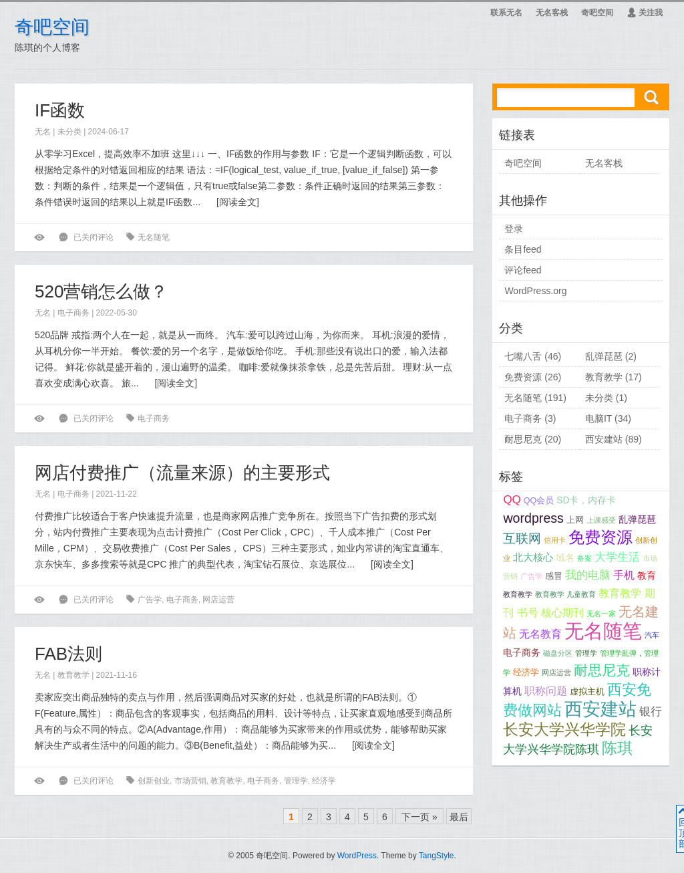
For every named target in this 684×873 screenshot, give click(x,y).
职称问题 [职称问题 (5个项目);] (545, 691)
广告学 (150, 599)
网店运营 (218, 599)
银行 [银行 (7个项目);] (650, 711)
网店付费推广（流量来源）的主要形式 (182, 473)
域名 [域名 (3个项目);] (565, 557)
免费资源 (523, 377)
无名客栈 (552, 12)
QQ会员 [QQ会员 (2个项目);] (539, 500)
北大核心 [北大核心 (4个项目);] (533, 557)
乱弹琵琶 (604, 356)
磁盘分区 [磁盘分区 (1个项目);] (557, 653)
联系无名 (506, 12)
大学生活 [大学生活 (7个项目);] (617, 557)
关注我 (645, 12)
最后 (459, 817)
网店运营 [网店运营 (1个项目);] (556, 672)
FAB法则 (68, 654)
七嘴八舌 (523, 356)
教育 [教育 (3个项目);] (646, 575)
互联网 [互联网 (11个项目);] (522, 538)
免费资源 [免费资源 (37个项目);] (600, 537)
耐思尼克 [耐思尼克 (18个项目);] (602, 670)
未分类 (69, 131)
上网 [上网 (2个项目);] (575, 520)
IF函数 (60, 110)
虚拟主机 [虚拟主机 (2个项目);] (587, 692)
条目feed (522, 249)
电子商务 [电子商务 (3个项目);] (521, 652)
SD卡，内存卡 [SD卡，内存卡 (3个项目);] (586, 500)
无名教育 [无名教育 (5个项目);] (540, 634)
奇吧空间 (52, 27)
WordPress (357, 855)
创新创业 (154, 780)
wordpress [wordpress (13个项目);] (533, 518)
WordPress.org (535, 290)
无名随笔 (154, 237)
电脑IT (598, 418)
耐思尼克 (523, 439)
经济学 (324, 780)
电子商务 (73, 313)
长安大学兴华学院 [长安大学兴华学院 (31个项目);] (564, 729)
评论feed (522, 270)
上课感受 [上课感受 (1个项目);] (601, 520)
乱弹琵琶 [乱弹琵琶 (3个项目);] (637, 519)
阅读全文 (237, 202)
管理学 (296, 780)
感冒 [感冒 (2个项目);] (553, 576)
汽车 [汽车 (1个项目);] (652, 635)
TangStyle (436, 855)
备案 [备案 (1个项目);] (584, 558)
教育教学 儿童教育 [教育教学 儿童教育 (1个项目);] (565, 594)
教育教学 (73, 675)
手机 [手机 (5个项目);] (624, 575)
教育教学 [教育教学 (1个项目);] (517, 594)
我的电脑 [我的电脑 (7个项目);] (588, 575)
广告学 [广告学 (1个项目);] (531, 576)
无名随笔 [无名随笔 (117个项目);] (603, 631)
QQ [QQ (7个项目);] (511, 499)
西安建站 (604, 439)
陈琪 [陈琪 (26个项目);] (617, 748)
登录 (513, 228)
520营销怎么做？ (101, 291)
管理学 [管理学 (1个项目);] (586, 653)
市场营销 (190, 780)
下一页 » (419, 817)
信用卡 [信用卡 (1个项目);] (555, 540)
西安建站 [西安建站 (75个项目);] (600, 709)
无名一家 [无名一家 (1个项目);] (601, 614)
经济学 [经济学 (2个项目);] (526, 672)
